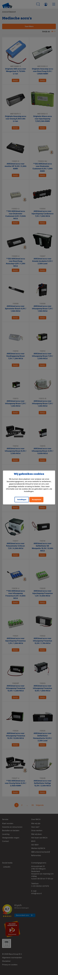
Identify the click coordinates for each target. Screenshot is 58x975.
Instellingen (21, 499)
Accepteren (36, 499)
